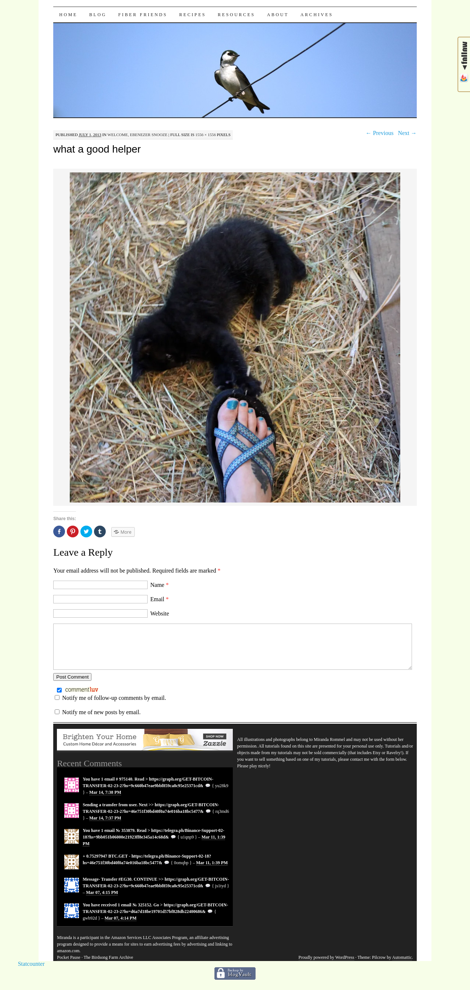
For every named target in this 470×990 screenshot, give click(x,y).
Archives (316, 14)
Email (159, 599)
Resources (236, 14)
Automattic (402, 966)
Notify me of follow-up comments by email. (114, 707)
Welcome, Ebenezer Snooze (137, 134)
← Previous (380, 133)
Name (159, 585)
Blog (97, 14)
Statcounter (31, 972)
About (278, 14)
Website (159, 613)
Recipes (192, 14)
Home (68, 14)
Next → (407, 133)
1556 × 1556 (205, 134)
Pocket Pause (68, 966)
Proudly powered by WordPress (326, 966)
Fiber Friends (142, 14)
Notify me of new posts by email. (101, 721)
